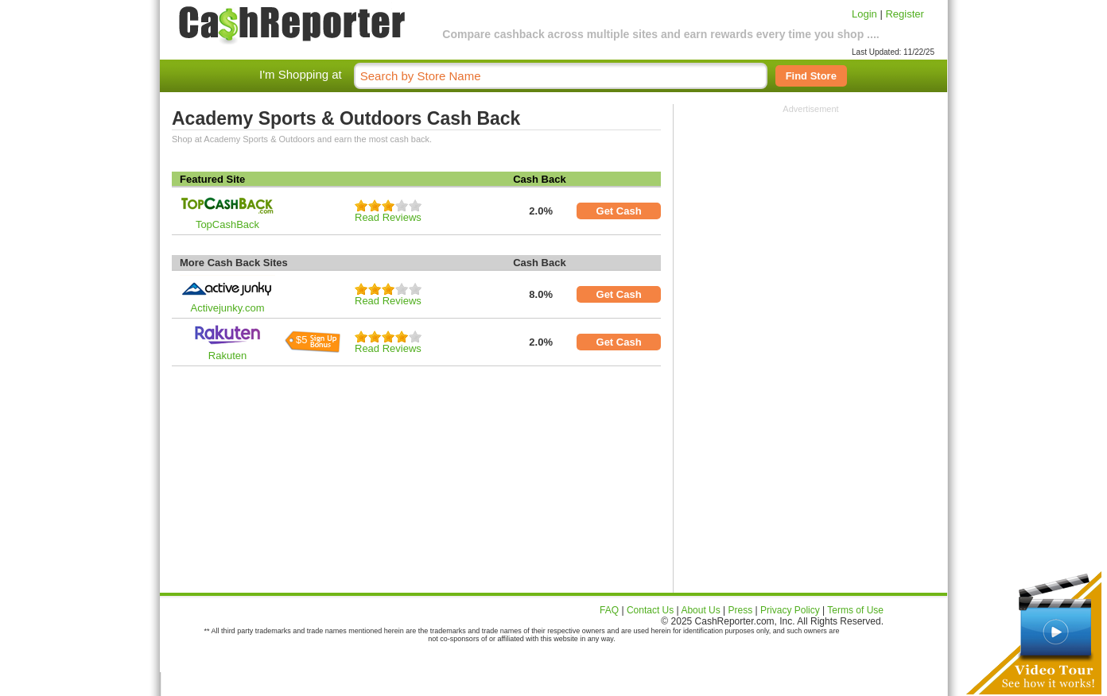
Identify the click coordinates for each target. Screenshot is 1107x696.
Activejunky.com (228, 308)
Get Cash (619, 211)
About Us (700, 610)
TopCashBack (227, 224)
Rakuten (227, 356)
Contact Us (650, 610)
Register (904, 14)
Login (864, 14)
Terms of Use (855, 610)
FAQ (609, 610)
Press (740, 610)
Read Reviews (388, 217)
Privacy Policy (790, 610)
